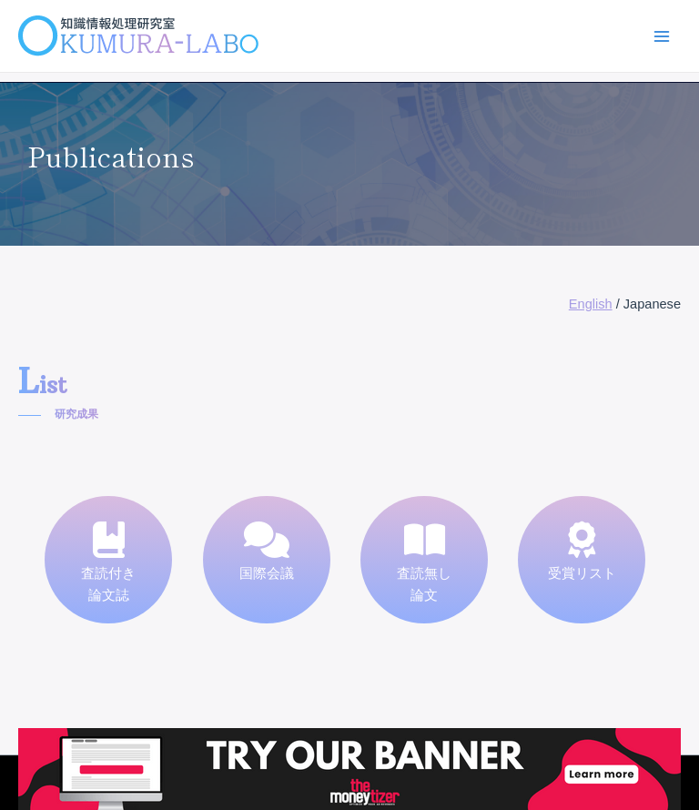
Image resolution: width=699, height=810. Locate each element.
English (591, 304)
